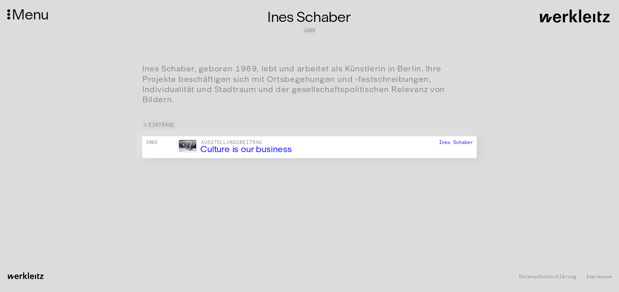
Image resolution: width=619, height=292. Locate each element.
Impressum (599, 276)
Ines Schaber (456, 142)
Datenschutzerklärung (547, 276)
